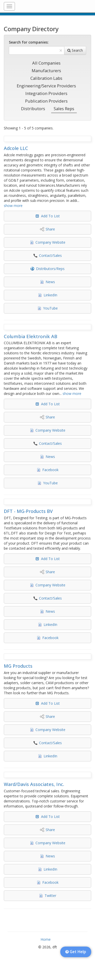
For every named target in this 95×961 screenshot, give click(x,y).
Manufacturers (46, 70)
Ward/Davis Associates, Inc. (34, 784)
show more (13, 205)
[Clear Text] (60, 50)
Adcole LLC (16, 148)
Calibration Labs (46, 78)
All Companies (46, 63)
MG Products (18, 666)
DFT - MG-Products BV (28, 511)
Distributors (33, 108)
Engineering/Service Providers (46, 86)
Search (75, 50)
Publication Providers (46, 101)
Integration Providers (46, 93)
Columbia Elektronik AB (30, 336)
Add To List (50, 216)
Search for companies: (29, 42)
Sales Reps (64, 108)
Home (46, 939)
